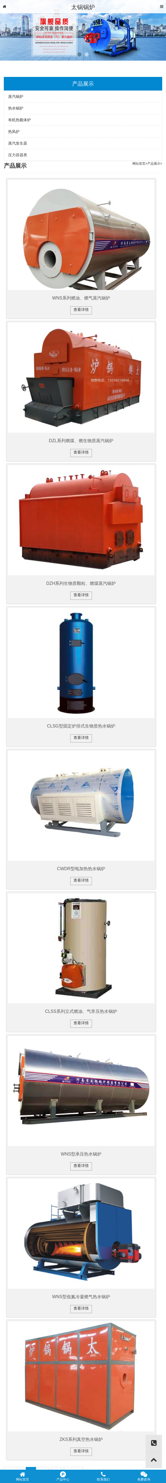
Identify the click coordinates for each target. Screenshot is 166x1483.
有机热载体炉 (19, 120)
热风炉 (14, 131)
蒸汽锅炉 (15, 96)
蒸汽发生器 (17, 143)
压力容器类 (17, 155)
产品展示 (153, 164)
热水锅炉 (15, 108)
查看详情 (81, 309)
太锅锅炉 (83, 7)
